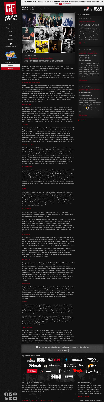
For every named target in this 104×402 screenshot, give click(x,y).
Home (10, 24)
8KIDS (24, 189)
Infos (10, 35)
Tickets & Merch (10, 45)
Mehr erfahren (67, 3)
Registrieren (10, 65)
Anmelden (10, 68)
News (11, 32)
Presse (10, 39)
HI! (26, 283)
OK (60, 3)
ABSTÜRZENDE (31, 82)
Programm (10, 28)
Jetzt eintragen (62, 350)
